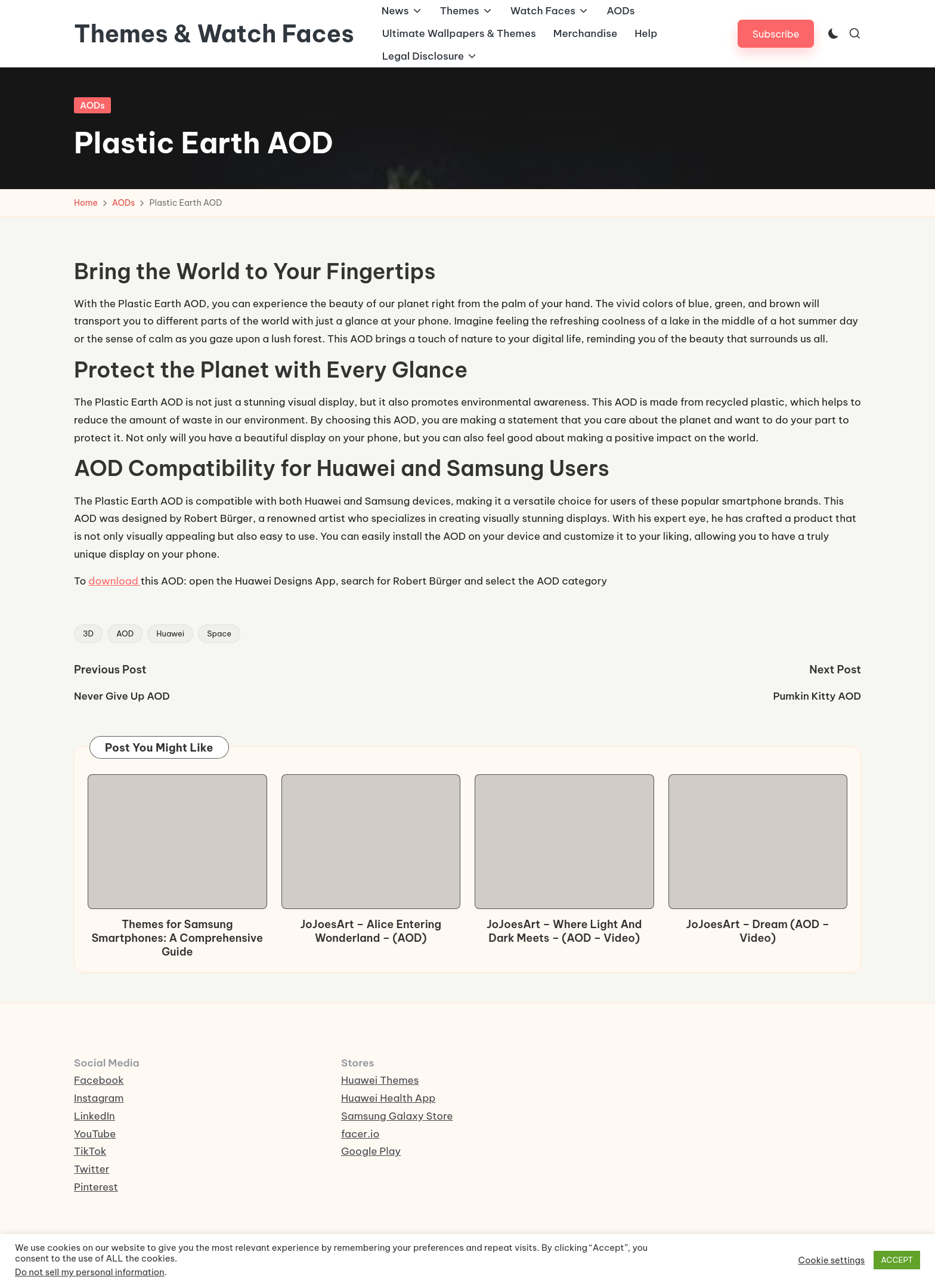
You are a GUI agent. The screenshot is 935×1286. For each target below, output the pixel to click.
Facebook (99, 1080)
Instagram (98, 1098)
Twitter (91, 1169)
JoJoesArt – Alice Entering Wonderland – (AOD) (370, 931)
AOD (125, 633)
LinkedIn (94, 1116)
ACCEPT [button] (897, 1260)
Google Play (371, 1151)
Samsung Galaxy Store (397, 1116)
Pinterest (96, 1187)
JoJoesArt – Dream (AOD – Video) (757, 931)
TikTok (90, 1151)
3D (88, 633)
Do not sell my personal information (90, 1272)
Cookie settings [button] (831, 1260)
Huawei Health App (388, 1098)
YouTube (95, 1133)
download (114, 581)
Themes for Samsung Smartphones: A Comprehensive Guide (177, 938)
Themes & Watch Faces (214, 34)
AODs (92, 105)
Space (219, 633)
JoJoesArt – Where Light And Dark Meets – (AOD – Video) (564, 931)
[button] (776, 34)
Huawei (170, 633)
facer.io (360, 1133)
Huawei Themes (380, 1080)
